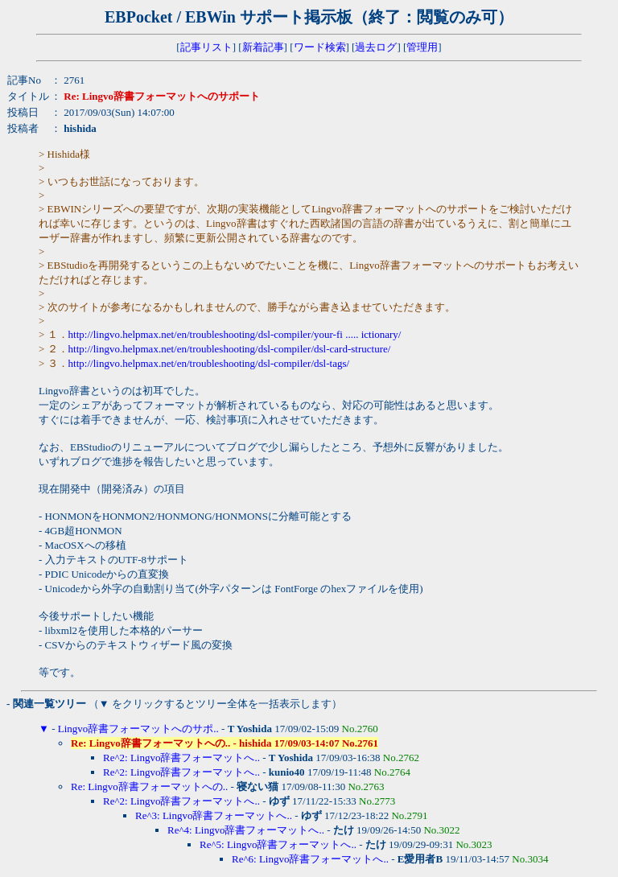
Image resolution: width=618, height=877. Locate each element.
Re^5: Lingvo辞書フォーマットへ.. (278, 844)
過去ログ (376, 47)
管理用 (422, 47)
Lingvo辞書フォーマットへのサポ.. (138, 729)
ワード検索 (320, 47)
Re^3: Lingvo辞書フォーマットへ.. (213, 815)
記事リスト (206, 47)
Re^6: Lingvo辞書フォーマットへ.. (310, 859)
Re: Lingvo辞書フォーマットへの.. (149, 786)
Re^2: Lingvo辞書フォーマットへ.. (181, 757)
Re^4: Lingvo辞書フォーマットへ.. (245, 830)
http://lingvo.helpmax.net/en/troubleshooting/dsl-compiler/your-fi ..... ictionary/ (235, 334)
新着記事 (263, 47)
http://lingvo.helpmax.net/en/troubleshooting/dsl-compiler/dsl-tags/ (209, 363)
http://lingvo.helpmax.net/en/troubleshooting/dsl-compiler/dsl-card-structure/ (229, 349)
